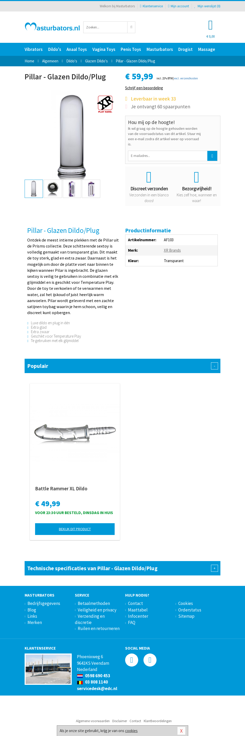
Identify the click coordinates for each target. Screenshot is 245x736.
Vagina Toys (103, 49)
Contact (135, 603)
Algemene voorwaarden (93, 721)
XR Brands (172, 250)
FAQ (131, 622)
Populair (122, 365)
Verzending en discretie (90, 619)
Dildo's (54, 49)
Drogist (185, 49)
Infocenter (138, 616)
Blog (31, 610)
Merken (34, 622)
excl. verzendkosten (186, 78)
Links (32, 616)
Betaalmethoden (94, 603)
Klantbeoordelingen (158, 721)
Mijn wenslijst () (207, 6)
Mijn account (178, 6)
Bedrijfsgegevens (43, 603)
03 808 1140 (92, 682)
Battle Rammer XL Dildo (61, 488)
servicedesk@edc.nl (97, 688)
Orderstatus (189, 610)
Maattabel (138, 610)
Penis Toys (131, 49)
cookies (131, 730)
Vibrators (34, 49)
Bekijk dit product (75, 529)
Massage (206, 49)
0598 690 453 (93, 676)
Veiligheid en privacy (97, 610)
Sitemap (186, 616)
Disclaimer (119, 721)
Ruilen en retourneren (99, 628)
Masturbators (160, 49)
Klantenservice (151, 6)
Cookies (185, 603)
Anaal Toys (76, 49)
